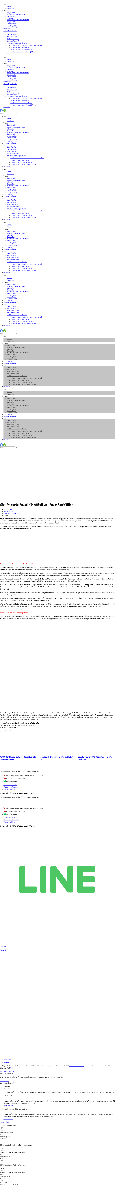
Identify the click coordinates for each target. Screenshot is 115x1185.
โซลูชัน (5, 10)
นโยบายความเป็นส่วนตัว (76, 1066)
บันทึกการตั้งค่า (4, 1122)
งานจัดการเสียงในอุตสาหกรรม (19, 47)
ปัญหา (5, 4)
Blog (4, 32)
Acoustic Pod (10, 18)
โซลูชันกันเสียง (11, 12)
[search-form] (7, 113)
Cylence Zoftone (11, 25)
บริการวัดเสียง (7, 28)
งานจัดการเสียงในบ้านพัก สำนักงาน (21, 50)
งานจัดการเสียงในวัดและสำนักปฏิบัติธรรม (23, 52)
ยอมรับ (12, 1071)
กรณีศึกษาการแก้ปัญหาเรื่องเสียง (17, 43)
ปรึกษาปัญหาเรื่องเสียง (10, 31)
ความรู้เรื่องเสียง (12, 36)
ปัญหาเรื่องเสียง (11, 34)
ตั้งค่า (11, 1068)
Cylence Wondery (12, 26)
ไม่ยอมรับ (7, 1071)
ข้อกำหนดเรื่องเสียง (13, 39)
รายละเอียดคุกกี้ (8, 1105)
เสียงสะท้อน (10, 8)
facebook (3, 950)
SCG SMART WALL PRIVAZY (16, 14)
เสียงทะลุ (9, 6)
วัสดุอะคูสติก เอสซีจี (13, 41)
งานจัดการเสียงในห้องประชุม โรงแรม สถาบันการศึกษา (27, 45)
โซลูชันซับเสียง (11, 22)
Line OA (3, 946)
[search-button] (16, 113)
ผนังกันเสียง (10, 16)
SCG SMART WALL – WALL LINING (18, 20)
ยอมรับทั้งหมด (4, 1081)
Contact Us (6, 54)
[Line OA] (57, 943)
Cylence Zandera (11, 23)
